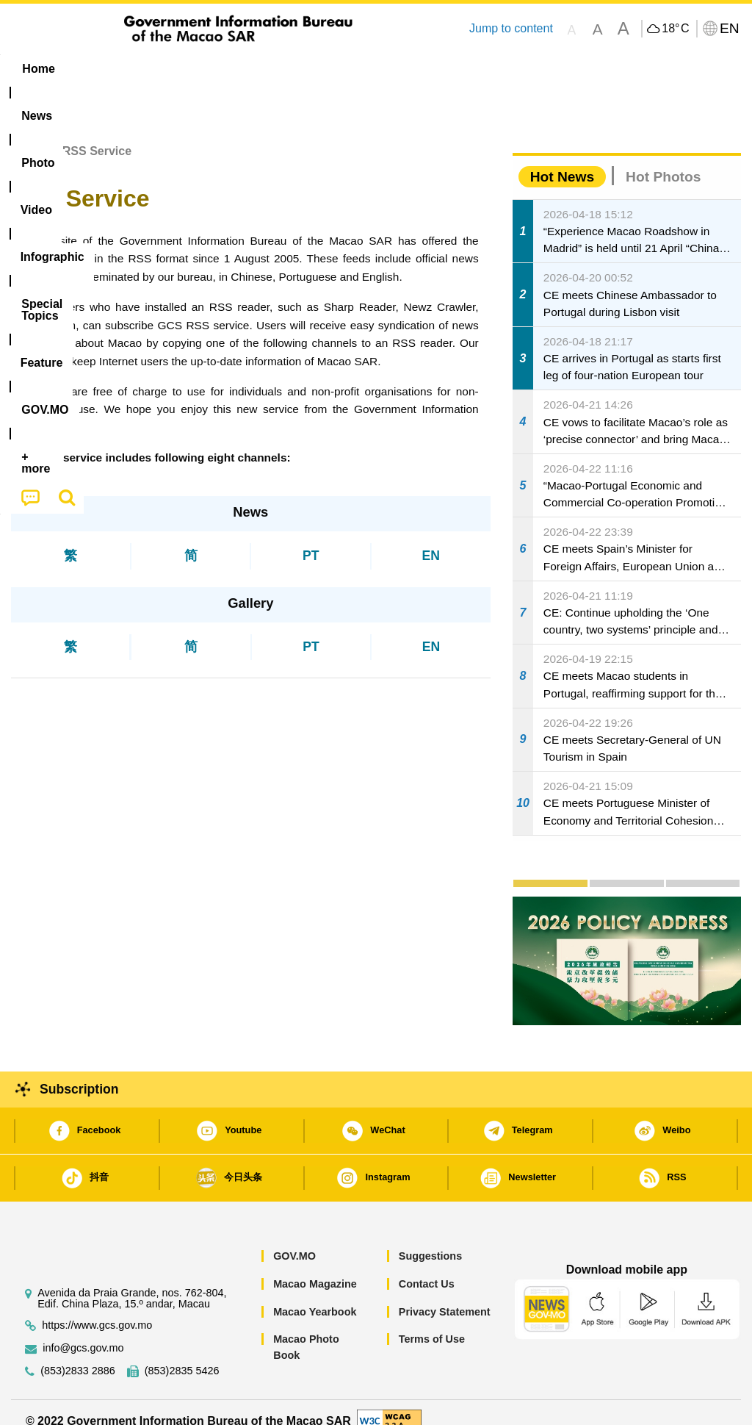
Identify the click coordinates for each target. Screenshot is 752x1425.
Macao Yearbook (314, 1295)
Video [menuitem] (224, 68)
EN (431, 539)
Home (27, 135)
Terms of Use (432, 1323)
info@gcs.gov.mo (83, 1332)
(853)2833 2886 (77, 1354)
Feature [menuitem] (492, 68)
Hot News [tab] (562, 160)
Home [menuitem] (38, 68)
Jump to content (511, 28)
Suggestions (430, 1240)
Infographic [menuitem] (301, 68)
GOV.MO (294, 1240)
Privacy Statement (445, 1295)
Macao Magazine (315, 1267)
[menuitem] (99, 69)
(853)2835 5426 (182, 1354)
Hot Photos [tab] (663, 160)
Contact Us (427, 1267)
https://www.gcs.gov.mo (97, 1309)
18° (675, 29)
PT (311, 539)
